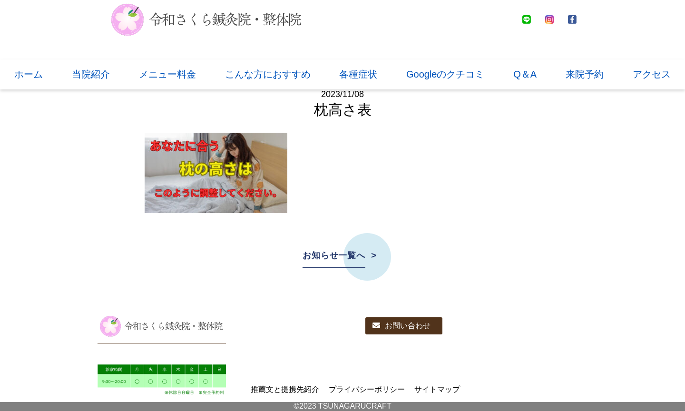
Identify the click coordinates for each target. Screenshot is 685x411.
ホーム (28, 74)
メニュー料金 (167, 74)
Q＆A (525, 74)
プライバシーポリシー (367, 389)
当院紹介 (91, 74)
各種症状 (358, 74)
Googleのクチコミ (445, 74)
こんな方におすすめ (268, 74)
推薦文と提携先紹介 (285, 389)
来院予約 (585, 74)
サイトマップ (437, 389)
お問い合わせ (401, 326)
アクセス (652, 74)
